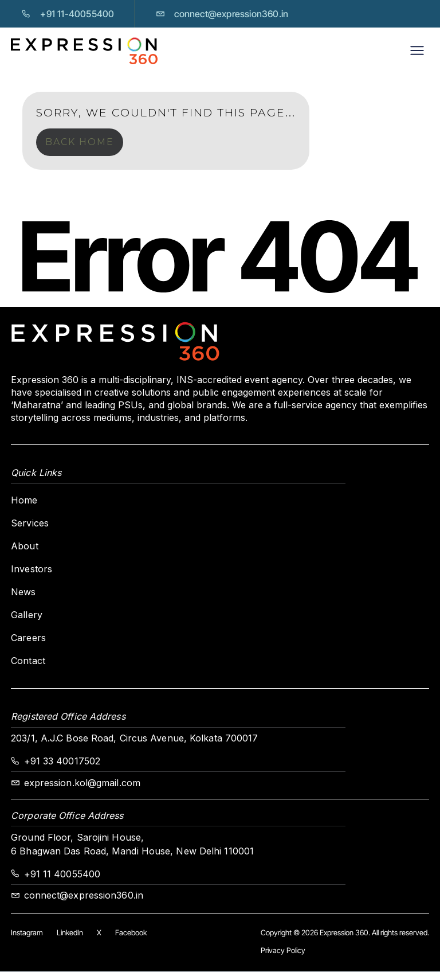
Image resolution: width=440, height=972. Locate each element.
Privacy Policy (283, 950)
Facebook (131, 932)
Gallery (26, 614)
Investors (31, 569)
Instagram (27, 932)
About (24, 546)
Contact (28, 660)
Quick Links (36, 472)
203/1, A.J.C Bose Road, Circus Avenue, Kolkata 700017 (134, 738)
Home (24, 500)
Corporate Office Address (67, 815)
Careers (28, 637)
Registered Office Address (68, 716)
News (23, 592)
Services (30, 523)
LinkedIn (70, 932)
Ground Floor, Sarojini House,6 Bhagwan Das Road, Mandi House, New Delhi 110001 (132, 844)
